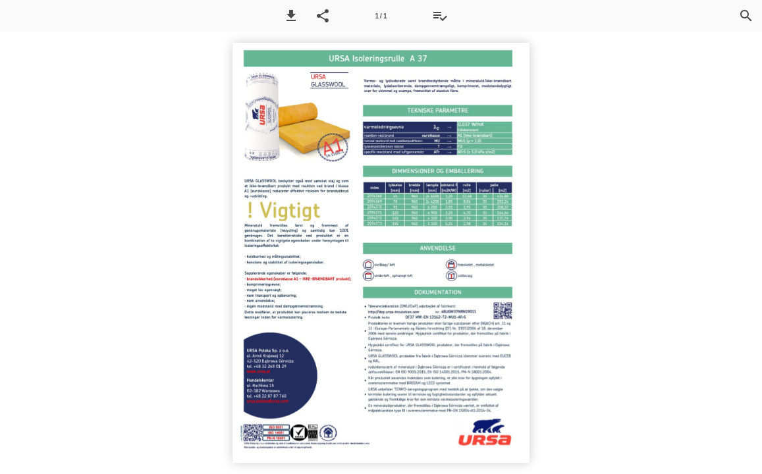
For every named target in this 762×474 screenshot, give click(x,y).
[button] (291, 16)
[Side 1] (381, 16)
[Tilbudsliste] (440, 16)
